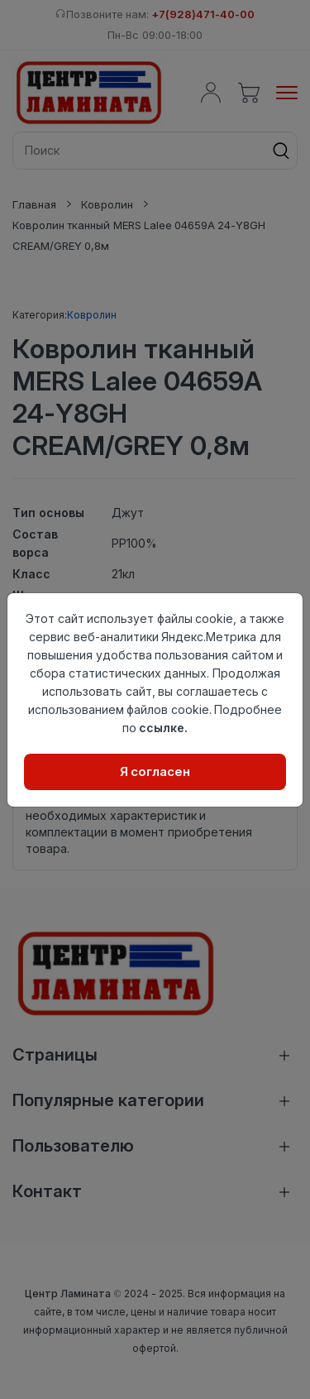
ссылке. (163, 728)
